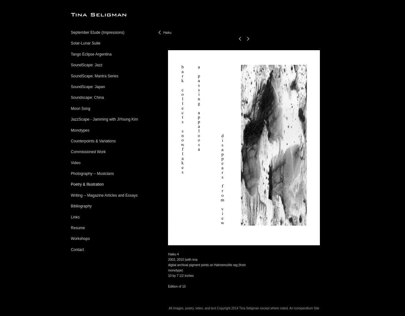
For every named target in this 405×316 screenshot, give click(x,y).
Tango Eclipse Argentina (91, 54)
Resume (78, 228)
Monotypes (80, 130)
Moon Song (80, 108)
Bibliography (81, 206)
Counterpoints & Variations (93, 141)
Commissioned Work (88, 152)
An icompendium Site (304, 308)
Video (75, 163)
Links (75, 217)
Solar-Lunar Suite (85, 43)
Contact (77, 249)
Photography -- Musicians (92, 173)
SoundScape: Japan (88, 87)
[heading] (87, 14)
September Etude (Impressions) (97, 32)
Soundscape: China (87, 97)
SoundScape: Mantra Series (94, 76)
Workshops (80, 238)
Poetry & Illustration (87, 184)
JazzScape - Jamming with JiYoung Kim (104, 119)
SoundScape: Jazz (87, 65)
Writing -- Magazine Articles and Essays (104, 195)
